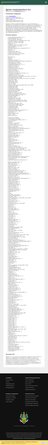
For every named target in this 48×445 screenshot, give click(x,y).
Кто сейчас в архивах (10, 399)
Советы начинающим (29, 379)
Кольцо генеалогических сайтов (31, 385)
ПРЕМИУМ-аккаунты (10, 385)
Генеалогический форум (10, 395)
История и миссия (9, 379)
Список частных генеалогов (30, 397)
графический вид (18, 11)
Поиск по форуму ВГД (29, 381)
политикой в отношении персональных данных (15, 443)
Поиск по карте (28, 383)
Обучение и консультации (30, 399)
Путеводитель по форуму (11, 397)
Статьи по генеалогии (29, 387)
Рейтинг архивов (9, 401)
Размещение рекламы (10, 383)
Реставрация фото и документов (31, 403)
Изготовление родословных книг (31, 401)
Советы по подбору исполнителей (32, 405)
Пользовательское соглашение (18, 438)
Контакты (7, 381)
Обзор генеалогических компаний (32, 395)
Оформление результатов (30, 389)
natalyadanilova (12, 16)
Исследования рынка (10, 387)
